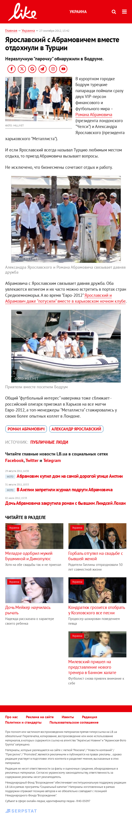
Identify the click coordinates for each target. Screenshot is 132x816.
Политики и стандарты (23, 722)
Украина (78, 11)
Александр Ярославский (76, 429)
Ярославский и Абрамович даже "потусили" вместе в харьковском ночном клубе (65, 298)
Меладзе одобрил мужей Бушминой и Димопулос (28, 556)
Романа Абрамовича (93, 114)
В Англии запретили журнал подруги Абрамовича (58, 490)
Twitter (32, 460)
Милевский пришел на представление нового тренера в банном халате (92, 667)
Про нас (11, 717)
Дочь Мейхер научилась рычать (27, 610)
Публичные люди (49, 442)
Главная (11, 30)
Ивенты (68, 717)
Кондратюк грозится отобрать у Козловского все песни (96, 610)
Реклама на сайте (40, 717)
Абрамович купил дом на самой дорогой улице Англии (64, 476)
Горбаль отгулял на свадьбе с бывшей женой (95, 556)
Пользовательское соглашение (74, 722)
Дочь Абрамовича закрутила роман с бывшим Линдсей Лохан (65, 503)
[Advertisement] (43, 662)
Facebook (14, 460)
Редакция (89, 717)
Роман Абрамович (26, 429)
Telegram (52, 460)
